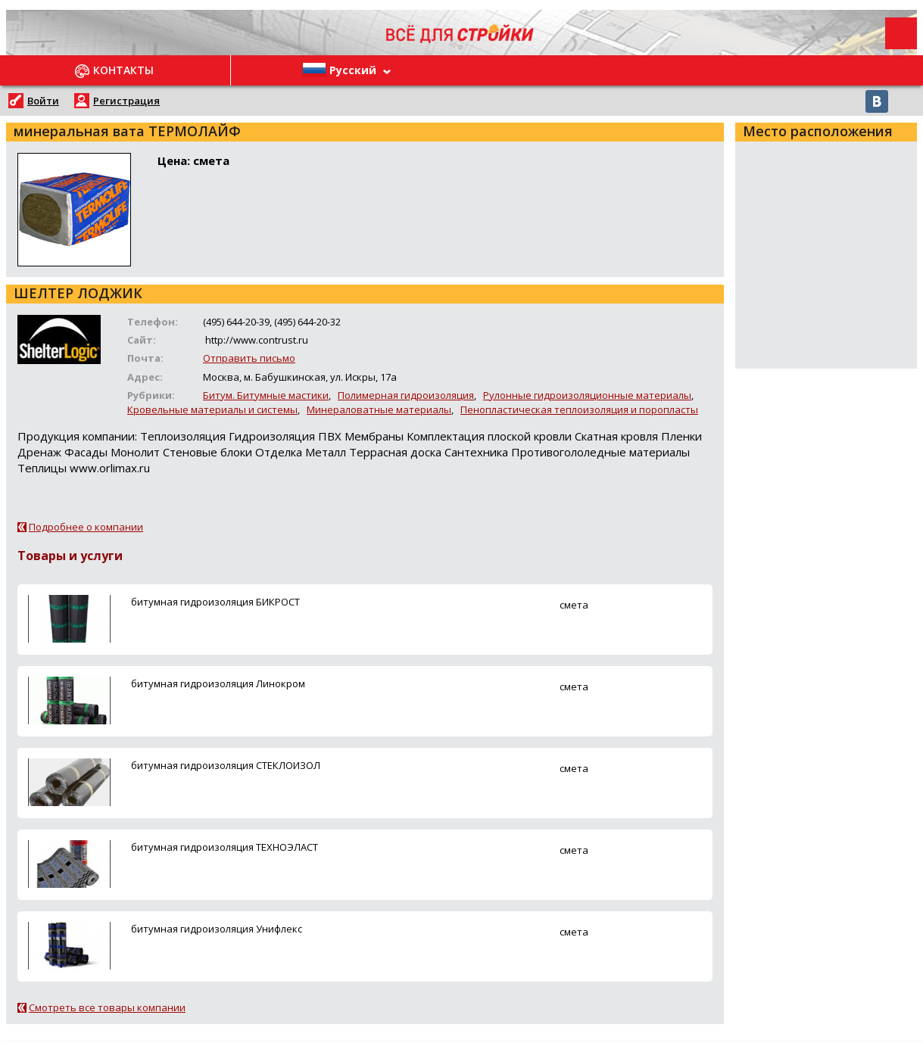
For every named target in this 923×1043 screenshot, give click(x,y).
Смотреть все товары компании (107, 1007)
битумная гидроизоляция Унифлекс (216, 929)
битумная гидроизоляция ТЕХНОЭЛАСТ (224, 847)
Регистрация (126, 100)
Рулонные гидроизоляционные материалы (587, 395)
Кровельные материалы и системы (212, 409)
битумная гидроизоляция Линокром (218, 683)
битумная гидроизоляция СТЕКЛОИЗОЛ (225, 765)
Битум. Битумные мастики (266, 395)
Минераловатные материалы (379, 409)
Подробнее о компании (86, 527)
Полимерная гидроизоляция (406, 395)
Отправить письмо (249, 358)
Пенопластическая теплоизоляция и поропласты (579, 409)
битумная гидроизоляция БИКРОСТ (215, 602)
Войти (43, 100)
